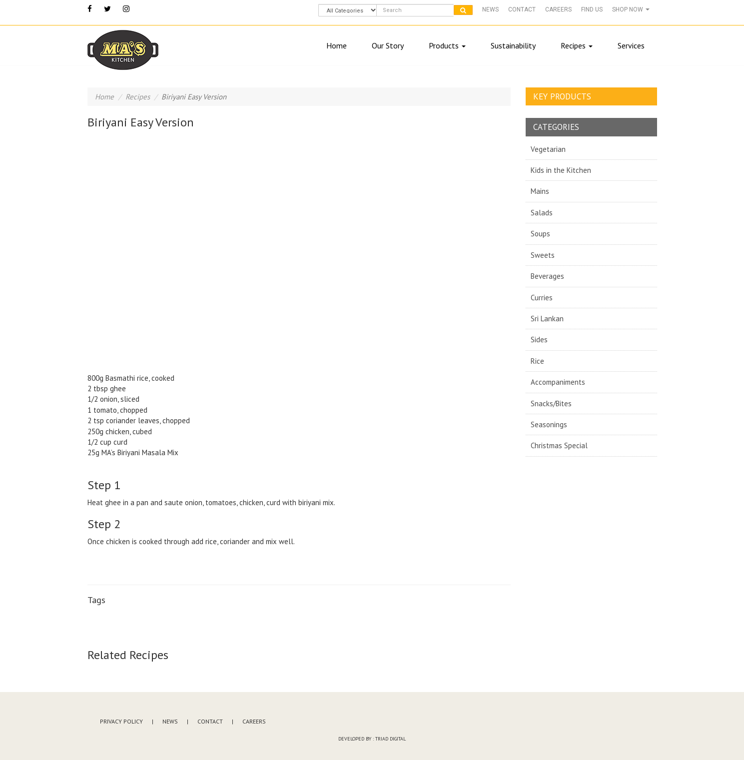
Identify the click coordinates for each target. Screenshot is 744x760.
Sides (539, 339)
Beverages (547, 276)
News (490, 9)
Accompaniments (558, 382)
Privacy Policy (121, 721)
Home (336, 45)
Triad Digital (390, 739)
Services (631, 45)
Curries (542, 297)
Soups (540, 233)
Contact (522, 9)
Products (447, 45)
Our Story (388, 45)
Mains (540, 191)
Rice (537, 361)
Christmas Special (559, 445)
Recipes (577, 45)
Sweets (543, 255)
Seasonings (549, 424)
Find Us (592, 9)
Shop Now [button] (631, 9)
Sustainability (513, 45)
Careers (558, 9)
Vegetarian (548, 149)
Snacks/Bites (551, 403)
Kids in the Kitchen (561, 170)
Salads (542, 212)
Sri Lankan (547, 318)
